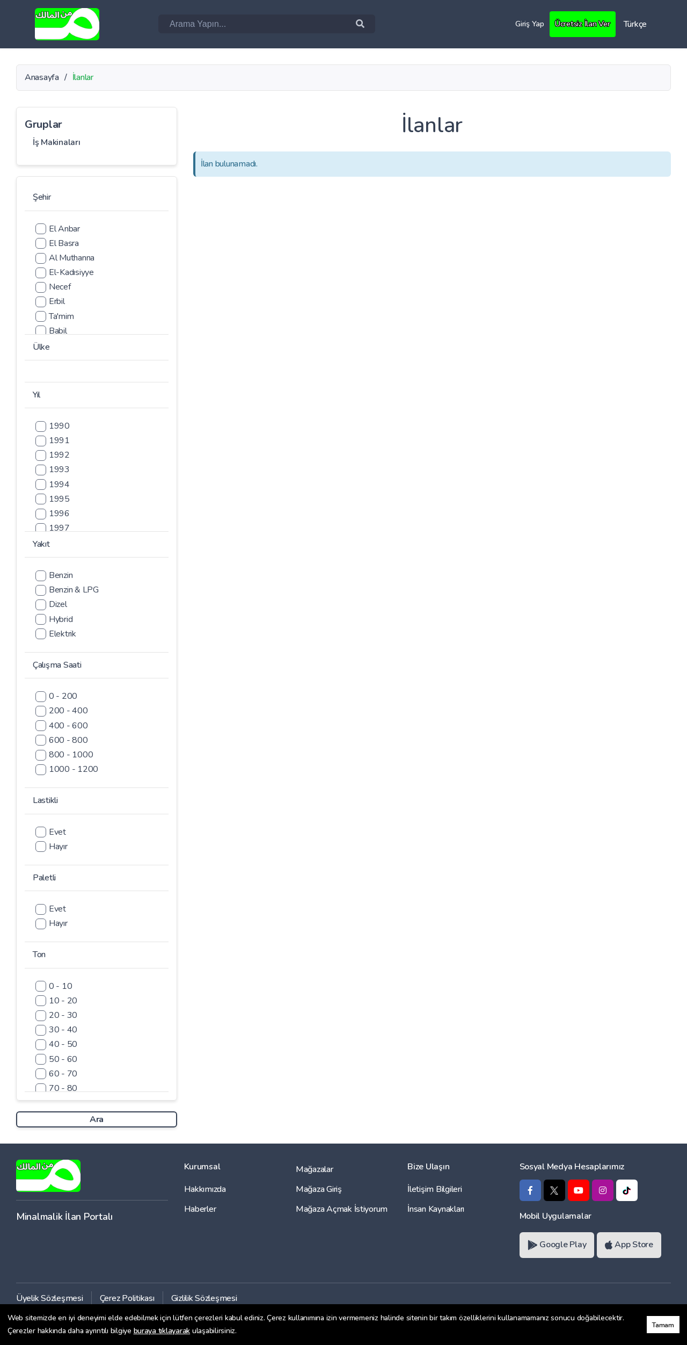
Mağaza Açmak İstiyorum (342, 1209)
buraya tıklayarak (162, 1331)
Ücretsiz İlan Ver (581, 24)
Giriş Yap (525, 24)
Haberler (200, 1209)
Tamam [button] (663, 1324)
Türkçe (635, 24)
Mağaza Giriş (319, 1189)
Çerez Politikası (127, 1298)
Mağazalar (314, 1169)
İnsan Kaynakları (435, 1209)
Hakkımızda (205, 1189)
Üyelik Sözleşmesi (49, 1298)
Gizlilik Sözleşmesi (204, 1298)
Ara (97, 1119)
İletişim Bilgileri (434, 1189)
